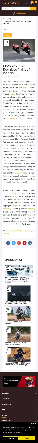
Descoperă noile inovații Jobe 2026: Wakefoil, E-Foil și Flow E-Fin (18, 302)
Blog (9, 19)
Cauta (7, 35)
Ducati (25, 88)
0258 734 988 (21, 13)
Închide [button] (33, 423)
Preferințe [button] (11, 438)
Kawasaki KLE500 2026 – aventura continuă (18, 323)
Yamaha (12, 119)
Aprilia (16, 206)
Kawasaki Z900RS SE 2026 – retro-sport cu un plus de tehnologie (18, 364)
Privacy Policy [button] (17, 432)
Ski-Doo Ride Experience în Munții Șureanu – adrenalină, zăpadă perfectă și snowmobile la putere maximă (17, 280)
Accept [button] (27, 438)
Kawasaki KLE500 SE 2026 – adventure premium (15, 343)
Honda (12, 94)
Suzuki (13, 196)
